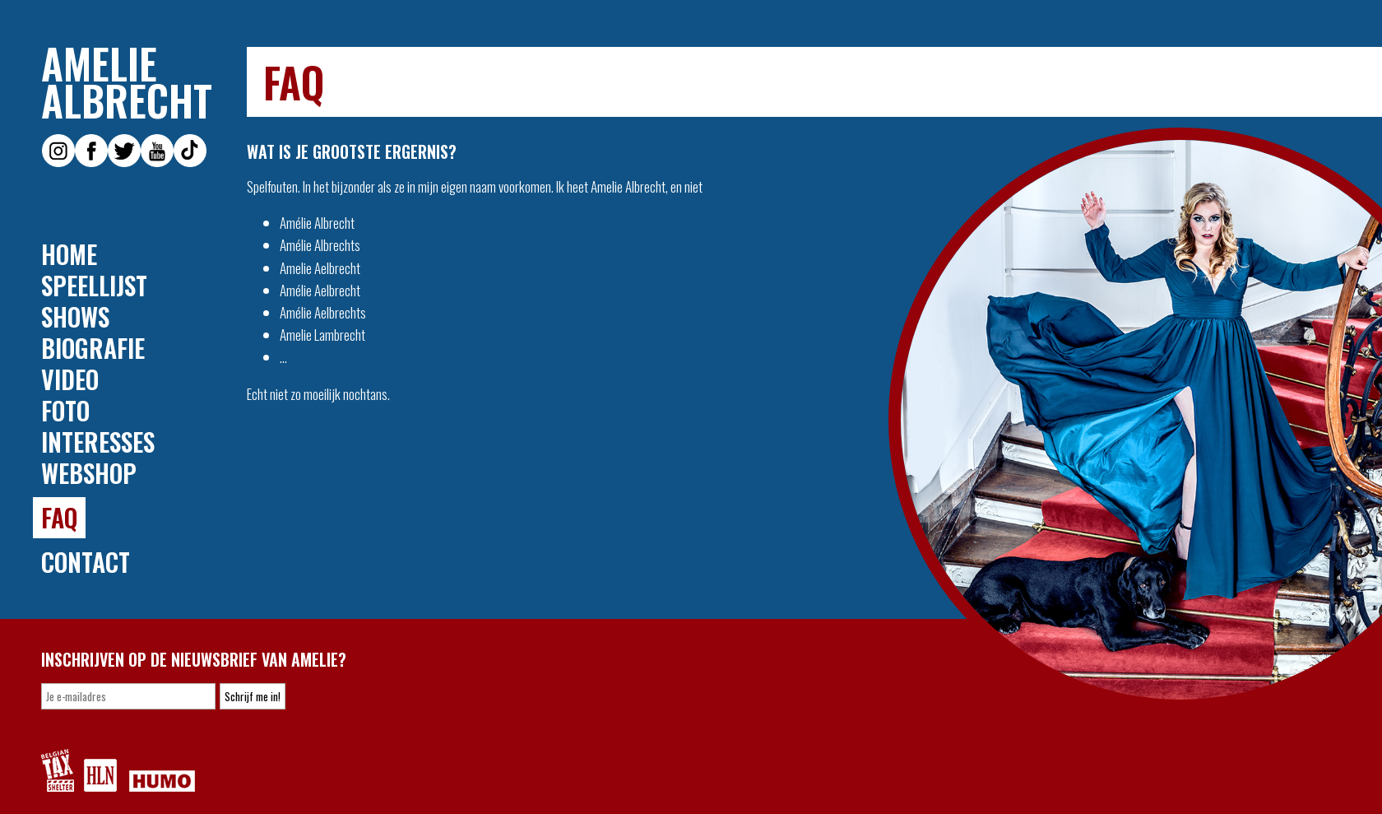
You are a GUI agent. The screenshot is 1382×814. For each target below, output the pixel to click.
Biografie (93, 348)
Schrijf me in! (253, 696)
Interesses (98, 442)
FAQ (59, 517)
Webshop (89, 473)
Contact (85, 562)
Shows (75, 317)
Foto (65, 411)
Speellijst (94, 286)
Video (70, 379)
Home (69, 254)
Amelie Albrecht (126, 81)
